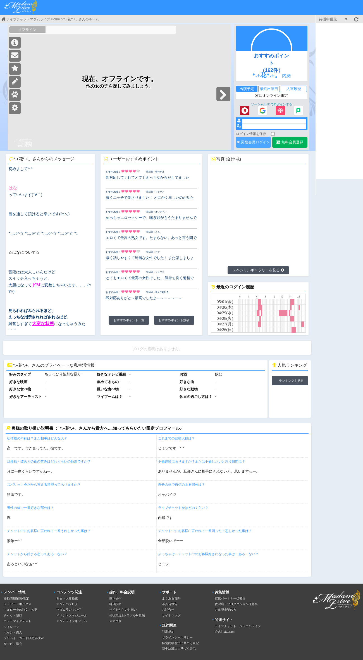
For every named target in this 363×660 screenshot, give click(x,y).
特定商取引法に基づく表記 (180, 643)
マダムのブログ (67, 604)
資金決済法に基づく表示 (179, 648)
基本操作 (115, 598)
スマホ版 (115, 621)
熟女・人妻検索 (67, 598)
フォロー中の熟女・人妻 (20, 609)
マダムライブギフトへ (71, 621)
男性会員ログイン (253, 142)
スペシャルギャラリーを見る (258, 270)
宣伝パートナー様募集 (230, 598)
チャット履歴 (13, 615)
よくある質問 (171, 598)
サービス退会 (13, 644)
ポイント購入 (13, 632)
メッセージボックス (17, 604)
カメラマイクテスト (17, 621)
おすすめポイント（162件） (271, 63)
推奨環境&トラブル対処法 (127, 615)
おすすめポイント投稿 (174, 320)
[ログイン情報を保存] (273, 134)
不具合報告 (169, 604)
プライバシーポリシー (177, 637)
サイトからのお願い (123, 609)
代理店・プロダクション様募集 (236, 604)
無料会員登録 (289, 142)
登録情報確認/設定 (16, 598)
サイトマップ (171, 615)
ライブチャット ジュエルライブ (238, 626)
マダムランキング (68, 609)
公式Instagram (225, 631)
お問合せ (168, 609)
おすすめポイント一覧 (129, 320)
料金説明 (115, 604)
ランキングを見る (291, 380)
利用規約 (168, 631)
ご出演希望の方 (225, 609)
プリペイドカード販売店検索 (24, 638)
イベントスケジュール (71, 615)
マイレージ (11, 626)
